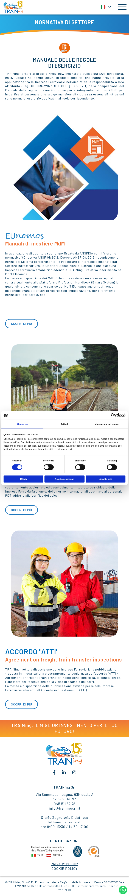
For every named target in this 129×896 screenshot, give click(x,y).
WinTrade (64, 889)
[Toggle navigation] (121, 7)
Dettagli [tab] (65, 424)
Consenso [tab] (22, 424)
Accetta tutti (105, 479)
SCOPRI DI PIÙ (21, 324)
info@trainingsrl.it (64, 808)
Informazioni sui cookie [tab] (106, 424)
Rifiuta (23, 479)
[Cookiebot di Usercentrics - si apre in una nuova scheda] (109, 415)
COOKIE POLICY (64, 868)
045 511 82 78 (64, 803)
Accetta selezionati (64, 479)
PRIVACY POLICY (64, 864)
